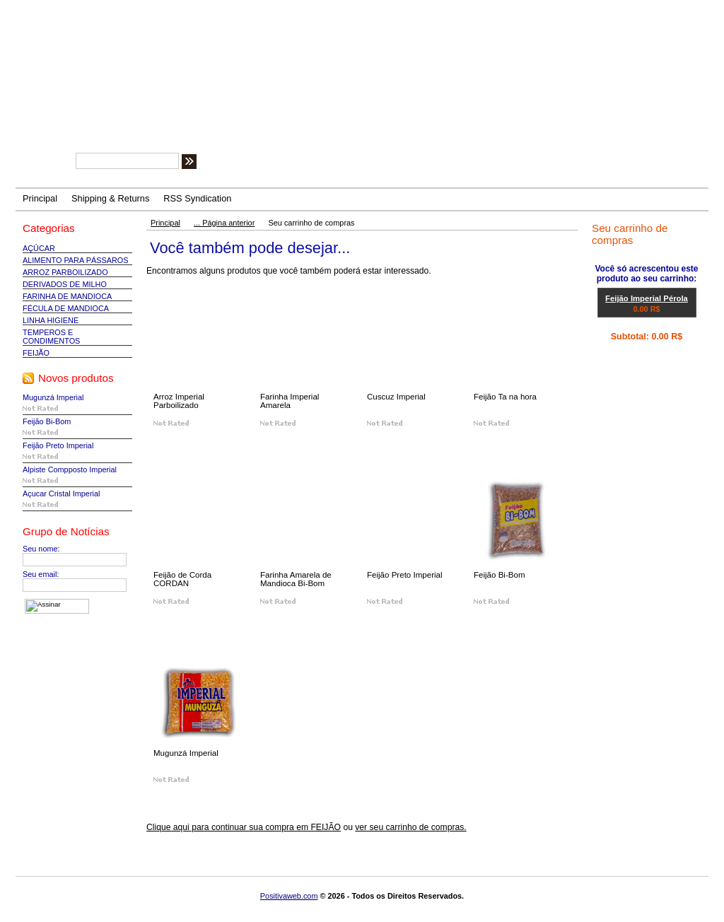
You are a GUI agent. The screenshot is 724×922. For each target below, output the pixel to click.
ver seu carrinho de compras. (410, 827)
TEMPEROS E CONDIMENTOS (51, 336)
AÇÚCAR (39, 248)
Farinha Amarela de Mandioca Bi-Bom (296, 579)
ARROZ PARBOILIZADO (65, 272)
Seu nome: (41, 548)
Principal (165, 222)
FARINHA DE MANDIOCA (67, 296)
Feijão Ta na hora (505, 396)
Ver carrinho (634, 353)
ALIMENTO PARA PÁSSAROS (75, 260)
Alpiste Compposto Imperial (70, 469)
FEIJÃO (36, 353)
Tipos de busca (295, 163)
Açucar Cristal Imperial (61, 493)
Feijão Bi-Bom (47, 421)
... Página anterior (224, 222)
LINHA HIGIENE (50, 320)
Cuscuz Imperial (396, 396)
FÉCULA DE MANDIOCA (66, 308)
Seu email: (41, 574)
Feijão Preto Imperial (58, 445)
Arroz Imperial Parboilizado (178, 400)
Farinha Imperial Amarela (289, 400)
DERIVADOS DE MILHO (65, 284)
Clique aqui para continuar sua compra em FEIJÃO (243, 827)
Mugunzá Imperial (53, 397)
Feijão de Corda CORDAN (182, 579)
